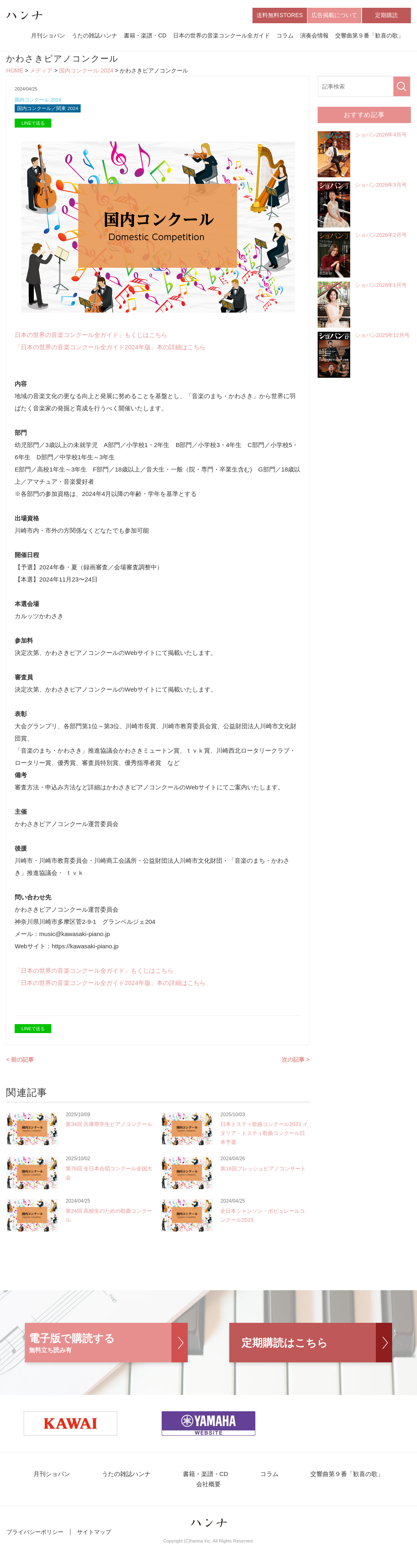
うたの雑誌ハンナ (94, 36)
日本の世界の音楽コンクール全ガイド (221, 36)
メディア (41, 71)
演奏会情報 (314, 36)
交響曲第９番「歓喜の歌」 (369, 36)
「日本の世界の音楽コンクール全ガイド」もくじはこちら (94, 973)
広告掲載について (334, 15)
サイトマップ (94, 1536)
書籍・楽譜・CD (145, 36)
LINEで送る (33, 125)
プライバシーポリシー (35, 1536)
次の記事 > (295, 1062)
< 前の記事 (20, 1062)
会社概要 (208, 1488)
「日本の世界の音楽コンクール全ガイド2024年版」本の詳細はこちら (110, 349)
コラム (285, 36)
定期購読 (386, 15)
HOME (14, 71)
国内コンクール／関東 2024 (50, 111)
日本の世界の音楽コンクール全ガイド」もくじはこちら (91, 337)
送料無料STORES (280, 15)
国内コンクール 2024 (86, 71)
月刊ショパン (48, 36)
